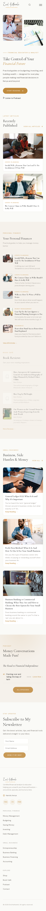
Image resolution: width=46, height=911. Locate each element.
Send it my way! (14, 756)
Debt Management (10, 834)
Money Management (11, 816)
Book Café (7, 880)
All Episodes (23, 691)
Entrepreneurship (10, 848)
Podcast (6, 884)
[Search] (29, 5)
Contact (6, 889)
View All (37, 461)
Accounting (7, 861)
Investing (6, 829)
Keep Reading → (11, 512)
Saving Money (8, 825)
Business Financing (10, 857)
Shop (5, 875)
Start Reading (15, 91)
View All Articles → (10, 344)
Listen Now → (38, 678)
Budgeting (7, 820)
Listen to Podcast (12, 98)
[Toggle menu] (40, 5)
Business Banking (9, 852)
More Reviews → (9, 430)
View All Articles (33, 127)
